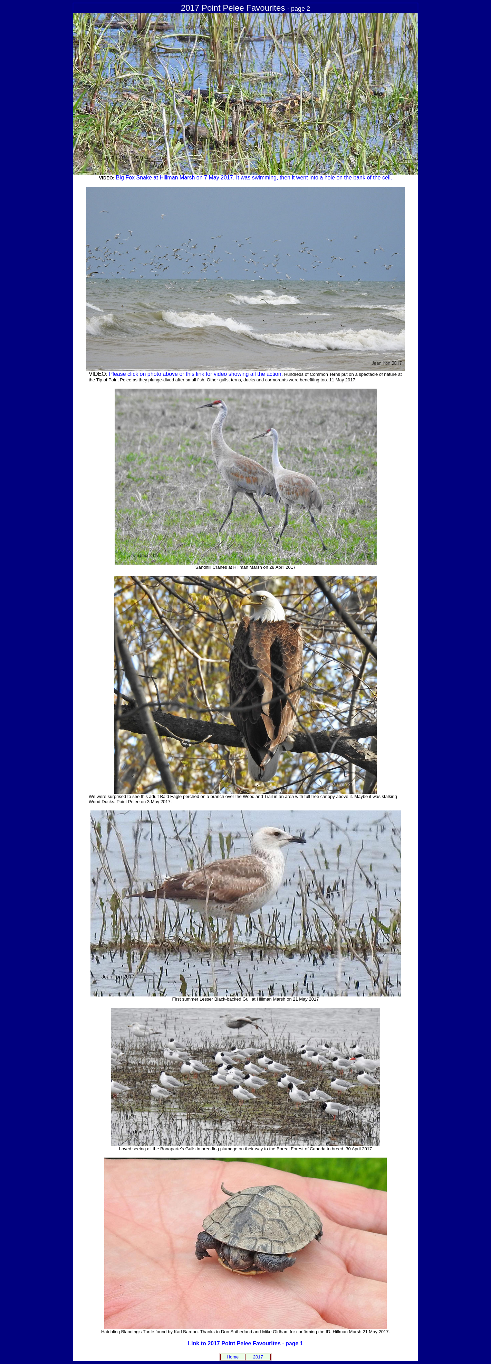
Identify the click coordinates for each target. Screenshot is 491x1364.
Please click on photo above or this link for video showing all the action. (196, 374)
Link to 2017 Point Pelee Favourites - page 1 (245, 1343)
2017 (258, 1357)
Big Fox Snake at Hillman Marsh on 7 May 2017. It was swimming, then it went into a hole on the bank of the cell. (254, 177)
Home (233, 1357)
